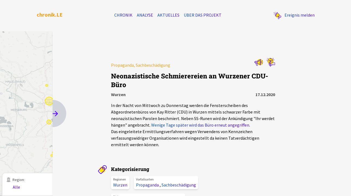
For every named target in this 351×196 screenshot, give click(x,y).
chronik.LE (49, 14)
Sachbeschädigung (179, 185)
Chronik (123, 15)
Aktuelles (168, 15)
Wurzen (120, 185)
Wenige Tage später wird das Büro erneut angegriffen (200, 125)
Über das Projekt (203, 15)
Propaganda (148, 185)
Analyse (145, 15)
